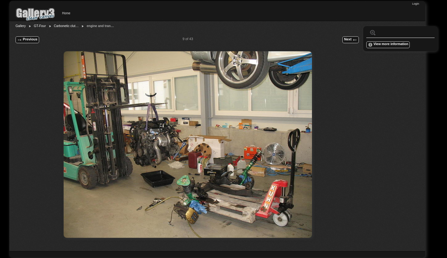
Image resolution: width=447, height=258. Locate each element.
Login (415, 3)
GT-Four (40, 26)
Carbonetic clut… (66, 26)
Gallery (21, 26)
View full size (373, 32)
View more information (388, 44)
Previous (27, 39)
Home (66, 13)
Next (350, 39)
